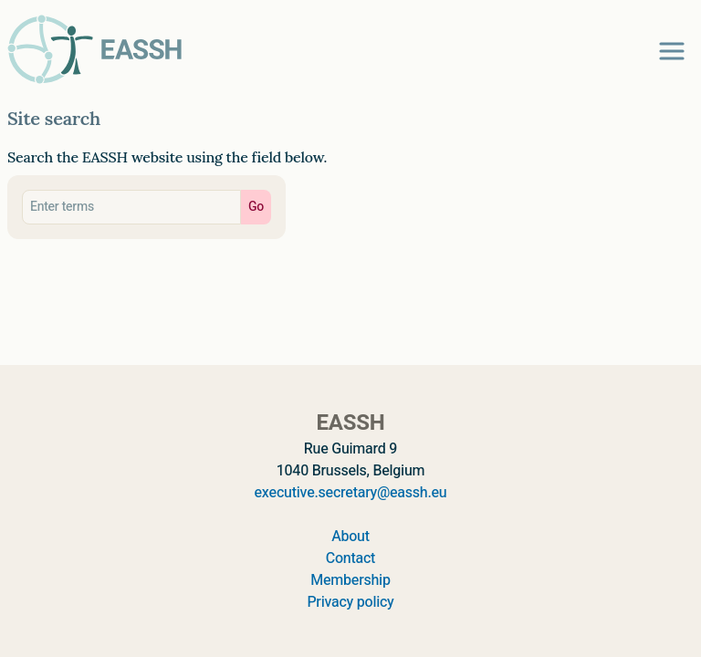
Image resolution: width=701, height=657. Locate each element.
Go (256, 206)
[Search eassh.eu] (131, 207)
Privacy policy (350, 602)
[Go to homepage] (95, 49)
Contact (350, 558)
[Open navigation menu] (672, 51)
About (350, 537)
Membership (350, 580)
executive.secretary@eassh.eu (351, 493)
